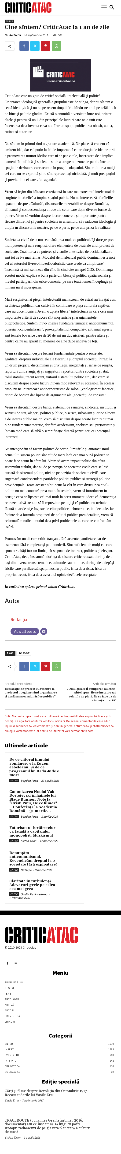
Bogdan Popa (29, 781)
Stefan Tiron (28, 841)
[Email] (43, 631)
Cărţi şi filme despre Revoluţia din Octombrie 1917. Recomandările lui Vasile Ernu (46, 1093)
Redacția (15, 35)
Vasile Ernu (12, 1100)
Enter (9, 21)
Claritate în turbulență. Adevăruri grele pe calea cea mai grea (32, 885)
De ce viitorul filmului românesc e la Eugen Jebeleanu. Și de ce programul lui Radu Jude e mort (34, 767)
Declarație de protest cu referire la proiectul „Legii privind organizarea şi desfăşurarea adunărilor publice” (31, 692)
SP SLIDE (23, 653)
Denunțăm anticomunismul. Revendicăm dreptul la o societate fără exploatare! (33, 859)
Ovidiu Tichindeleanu (34, 894)
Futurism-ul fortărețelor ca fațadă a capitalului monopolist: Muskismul (32, 832)
